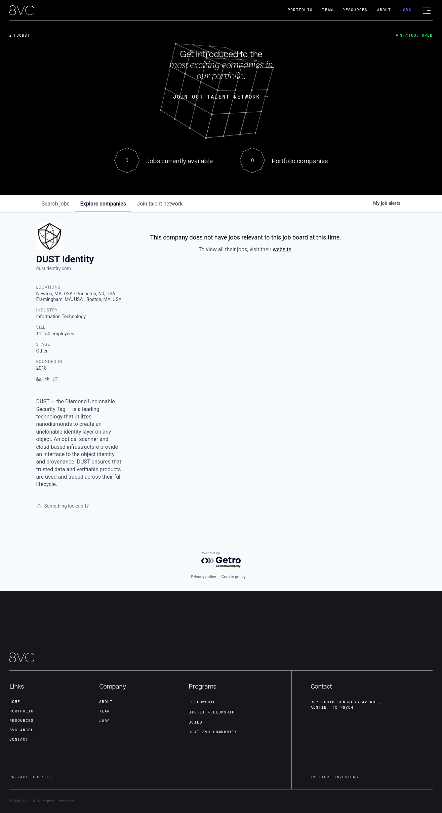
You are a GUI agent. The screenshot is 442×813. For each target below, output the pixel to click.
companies (103, 203)
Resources (355, 10)
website (282, 249)
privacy (18, 777)
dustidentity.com (53, 268)
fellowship (202, 702)
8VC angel (21, 730)
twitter (320, 777)
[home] (21, 10)
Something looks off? (62, 506)
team (104, 711)
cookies (42, 777)
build (195, 722)
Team (327, 10)
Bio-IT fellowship (212, 712)
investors (346, 777)
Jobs (405, 10)
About (384, 10)
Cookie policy (234, 577)
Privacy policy (203, 577)
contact (18, 739)
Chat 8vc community (213, 732)
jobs (56, 203)
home (14, 702)
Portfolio (300, 10)
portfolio (21, 711)
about (106, 702)
